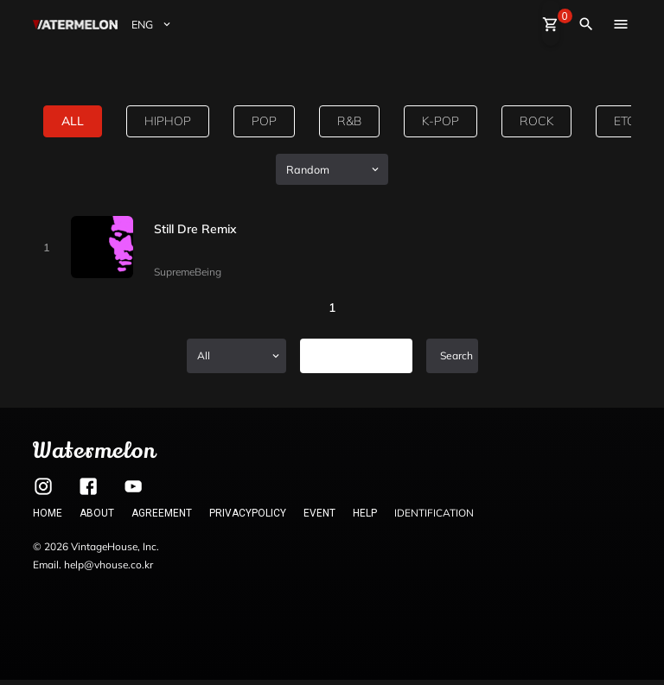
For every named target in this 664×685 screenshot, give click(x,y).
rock (536, 121)
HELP (365, 513)
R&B (349, 121)
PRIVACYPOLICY (247, 513)
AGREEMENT (161, 513)
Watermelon (94, 450)
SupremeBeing (187, 272)
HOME (47, 513)
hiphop (167, 121)
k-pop (440, 121)
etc (624, 121)
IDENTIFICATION (434, 512)
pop (264, 121)
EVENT (319, 513)
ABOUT (97, 513)
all (72, 121)
